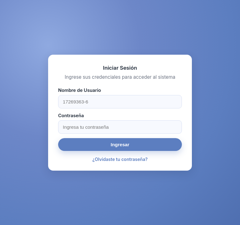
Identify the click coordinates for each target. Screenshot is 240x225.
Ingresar (120, 144)
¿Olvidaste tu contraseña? (120, 159)
